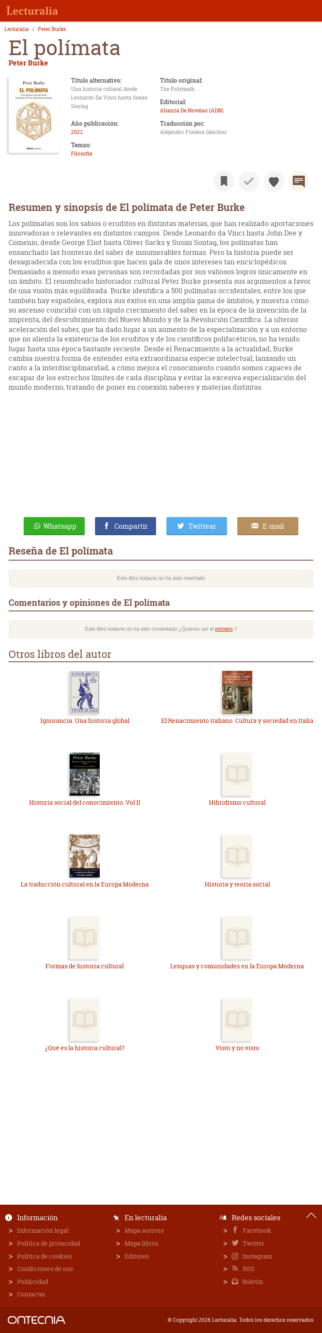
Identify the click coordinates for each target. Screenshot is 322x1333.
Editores (137, 1256)
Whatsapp (60, 526)
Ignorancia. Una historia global (84, 720)
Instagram (256, 1256)
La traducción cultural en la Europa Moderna (85, 884)
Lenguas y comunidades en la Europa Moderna (237, 966)
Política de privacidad (48, 1243)
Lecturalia (16, 29)
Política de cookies (44, 1256)
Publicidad (32, 1281)
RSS (248, 1269)
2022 (77, 132)
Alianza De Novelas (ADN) (192, 110)
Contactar (31, 1294)
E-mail (273, 526)
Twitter (253, 1243)
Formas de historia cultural (85, 966)
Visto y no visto (237, 1048)
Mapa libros (141, 1243)
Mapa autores (144, 1230)
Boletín (252, 1281)
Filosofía (81, 153)
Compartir (131, 526)
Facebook (256, 1230)
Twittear (202, 526)
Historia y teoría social (237, 884)
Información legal (42, 1230)
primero (224, 629)
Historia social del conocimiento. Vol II (85, 802)
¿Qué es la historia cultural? (85, 1048)
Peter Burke (52, 29)
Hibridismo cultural (237, 802)
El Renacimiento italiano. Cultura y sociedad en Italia (237, 720)
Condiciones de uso (45, 1269)
